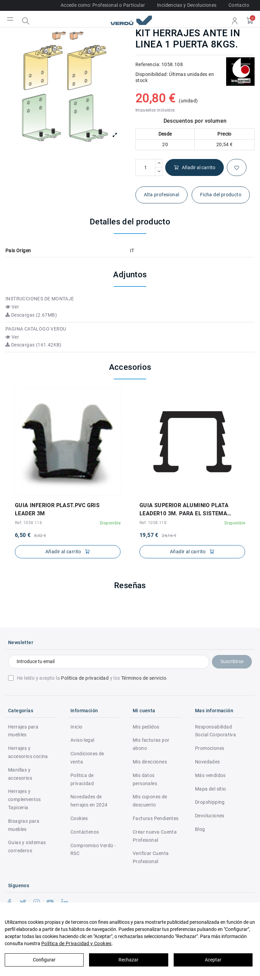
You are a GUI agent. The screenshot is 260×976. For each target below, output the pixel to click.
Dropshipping (210, 802)
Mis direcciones (150, 761)
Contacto (239, 5)
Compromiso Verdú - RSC (93, 849)
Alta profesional (161, 194)
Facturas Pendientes (156, 818)
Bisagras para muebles (23, 825)
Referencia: (147, 64)
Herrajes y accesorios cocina (28, 752)
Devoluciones (209, 815)
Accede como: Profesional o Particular (103, 5)
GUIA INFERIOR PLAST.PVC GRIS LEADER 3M (57, 509)
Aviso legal (82, 740)
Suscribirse (231, 661)
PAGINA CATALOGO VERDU (35, 329)
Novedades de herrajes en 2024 (88, 801)
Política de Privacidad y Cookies (76, 943)
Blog (200, 829)
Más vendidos (210, 775)
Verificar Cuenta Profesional (151, 857)
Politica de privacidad (82, 779)
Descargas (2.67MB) (31, 315)
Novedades (207, 761)
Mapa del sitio (210, 789)
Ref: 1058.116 (28, 522)
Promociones (209, 748)
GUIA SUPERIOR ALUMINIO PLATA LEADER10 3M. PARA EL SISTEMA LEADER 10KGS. (184, 510)
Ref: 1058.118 (153, 522)
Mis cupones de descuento (150, 801)
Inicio (76, 727)
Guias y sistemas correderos (27, 846)
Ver (12, 307)
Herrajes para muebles (23, 731)
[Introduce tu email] (108, 662)
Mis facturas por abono (151, 744)
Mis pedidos (146, 727)
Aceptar (213, 959)
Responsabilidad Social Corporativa (215, 731)
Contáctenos (84, 832)
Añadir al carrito (194, 168)
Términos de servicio (143, 678)
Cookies (79, 818)
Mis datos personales (145, 779)
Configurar (44, 959)
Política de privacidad (85, 678)
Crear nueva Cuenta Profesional (155, 836)
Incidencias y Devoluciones (186, 5)
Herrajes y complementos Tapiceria (24, 799)
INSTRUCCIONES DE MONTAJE (39, 298)
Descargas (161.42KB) (33, 344)
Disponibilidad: (151, 74)
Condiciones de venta (87, 757)
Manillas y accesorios (20, 774)
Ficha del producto (220, 194)
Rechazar (128, 959)
